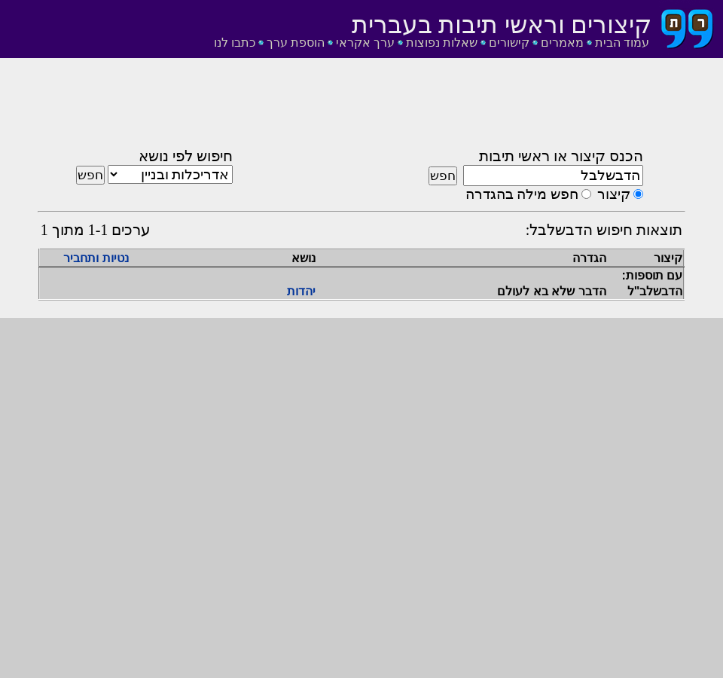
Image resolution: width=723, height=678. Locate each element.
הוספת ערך (296, 42)
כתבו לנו (234, 42)
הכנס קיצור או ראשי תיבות (561, 156)
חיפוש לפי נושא (186, 156)
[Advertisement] (361, 108)
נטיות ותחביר (95, 258)
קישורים (509, 42)
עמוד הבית (622, 42)
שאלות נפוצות (441, 42)
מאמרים (562, 42)
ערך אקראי (365, 42)
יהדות (301, 291)
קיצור (613, 194)
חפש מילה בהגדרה (521, 194)
